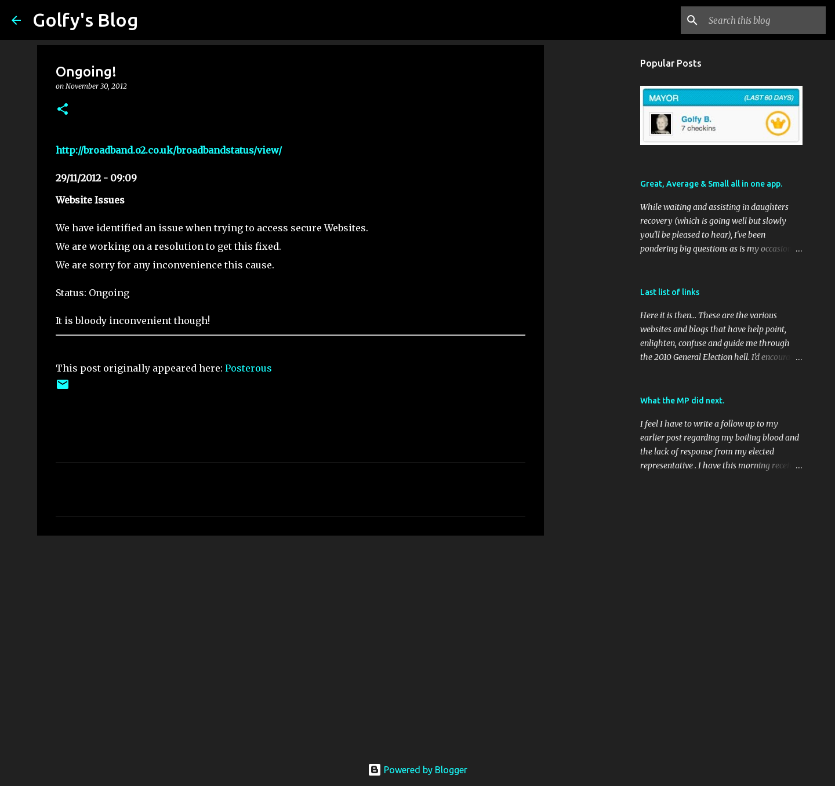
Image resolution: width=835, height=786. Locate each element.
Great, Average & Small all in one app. (711, 183)
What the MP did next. (682, 400)
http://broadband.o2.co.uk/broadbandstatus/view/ (169, 150)
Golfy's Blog (85, 19)
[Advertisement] (290, 634)
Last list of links (669, 292)
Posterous (248, 368)
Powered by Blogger (417, 770)
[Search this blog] (765, 20)
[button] (63, 110)
